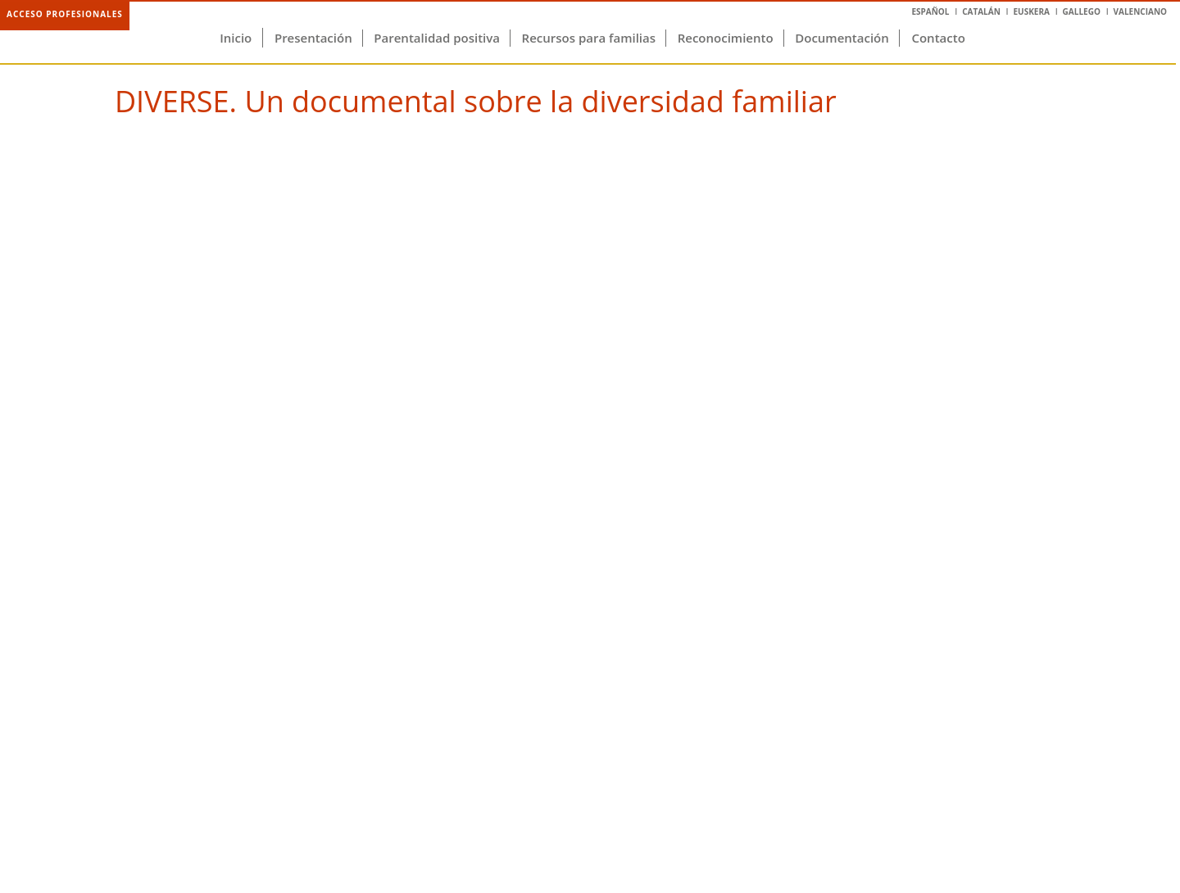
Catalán (981, 11)
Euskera (1031, 11)
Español (930, 11)
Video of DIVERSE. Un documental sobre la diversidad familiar (590, 430)
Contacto (937, 37)
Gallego (1082, 11)
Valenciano (1140, 11)
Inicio (236, 37)
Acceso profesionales (65, 14)
